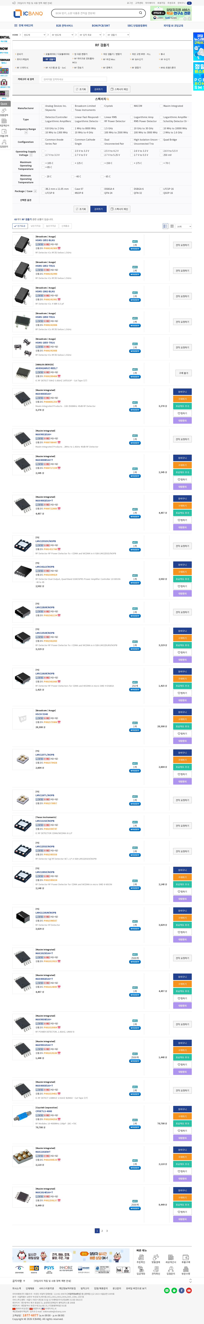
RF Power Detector (114, 121)
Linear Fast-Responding (88, 117)
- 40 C (78, 176)
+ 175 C (138, 163)
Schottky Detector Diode (176, 121)
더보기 (26, 132)
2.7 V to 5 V (81, 154)
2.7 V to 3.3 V (52, 154)
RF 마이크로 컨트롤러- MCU (83, 60)
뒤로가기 (185, 19)
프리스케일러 (22, 59)
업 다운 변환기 (79, 54)
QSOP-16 (168, 192)
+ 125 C (79, 163)
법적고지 (85, 1288)
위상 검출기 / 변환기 (111, 54)
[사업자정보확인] (74, 1293)
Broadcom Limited (85, 105)
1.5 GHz (108, 128)
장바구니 (185, 3)
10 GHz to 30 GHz (143, 128)
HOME (15, 34)
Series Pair (51, 143)
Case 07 (79, 188)
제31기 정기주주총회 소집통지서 (31, 3)
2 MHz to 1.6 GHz (172, 132)
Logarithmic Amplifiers (58, 121)
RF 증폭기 (106, 67)
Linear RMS (110, 117)
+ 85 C (48, 167)
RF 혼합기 (135, 67)
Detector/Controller (56, 117)
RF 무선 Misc (108, 59)
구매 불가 (183, 373)
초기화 (82, 89)
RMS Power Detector (145, 121)
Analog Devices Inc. (56, 105)
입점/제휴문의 (101, 1288)
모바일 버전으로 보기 (136, 1288)
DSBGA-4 (109, 188)
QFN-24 (108, 192)
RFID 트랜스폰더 (167, 67)
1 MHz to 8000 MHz (85, 128)
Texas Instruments (85, 110)
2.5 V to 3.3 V (82, 150)
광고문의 (117, 1288)
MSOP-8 (79, 192)
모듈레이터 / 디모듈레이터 (56, 54)
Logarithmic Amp (143, 117)
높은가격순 (51, 225)
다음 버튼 (190, 1282)
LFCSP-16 (168, 188)
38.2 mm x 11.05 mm (57, 188)
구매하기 (182, 399)
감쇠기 (19, 54)
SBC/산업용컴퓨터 (137, 25)
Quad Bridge (170, 139)
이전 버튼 (190, 1279)
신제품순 (65, 225)
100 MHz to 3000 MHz (146, 132)
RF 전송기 (77, 67)
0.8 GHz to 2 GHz (54, 128)
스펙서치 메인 (121, 89)
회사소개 (16, 1288)
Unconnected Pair (114, 143)
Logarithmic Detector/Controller (88, 121)
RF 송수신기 (136, 59)
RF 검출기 (49, 59)
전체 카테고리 (26, 25)
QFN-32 (138, 192)
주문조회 (171, 2)
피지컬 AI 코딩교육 (173, 25)
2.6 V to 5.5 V (170, 150)
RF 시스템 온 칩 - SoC (55, 67)
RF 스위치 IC (21, 67)
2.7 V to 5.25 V (112, 154)
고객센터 (139, 2)
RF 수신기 (164, 59)
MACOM (138, 105)
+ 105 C (49, 163)
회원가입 (161, 2)
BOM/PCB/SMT (101, 25)
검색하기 (98, 89)
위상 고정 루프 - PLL (140, 54)
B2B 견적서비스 (64, 25)
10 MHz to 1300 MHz (56, 132)
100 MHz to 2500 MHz (116, 132)
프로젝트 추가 (182, 406)
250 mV (167, 154)
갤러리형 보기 (172, 226)
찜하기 (182, 413)
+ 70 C (166, 163)
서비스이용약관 (46, 1288)
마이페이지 (150, 2)
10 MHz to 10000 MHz (175, 128)
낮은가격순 (36, 225)
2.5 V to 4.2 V (111, 150)
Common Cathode (85, 139)
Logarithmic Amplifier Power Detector (176, 117)
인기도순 (21, 225)
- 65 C (107, 176)
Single (78, 143)
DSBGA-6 (139, 188)
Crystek (108, 105)
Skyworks (50, 110)
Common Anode (54, 139)
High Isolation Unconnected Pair (147, 139)
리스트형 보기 (165, 226)
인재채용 (30, 1288)
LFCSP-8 (49, 192)
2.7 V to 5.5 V (141, 154)
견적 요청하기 (182, 245)
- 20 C (48, 176)
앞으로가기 (189, 19)
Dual (106, 139)
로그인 (130, 2)
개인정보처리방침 (67, 1288)
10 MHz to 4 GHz (84, 132)
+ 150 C (108, 163)
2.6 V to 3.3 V (141, 150)
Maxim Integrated (173, 105)
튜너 (162, 54)
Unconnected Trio (144, 143)
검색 (141, 13)
